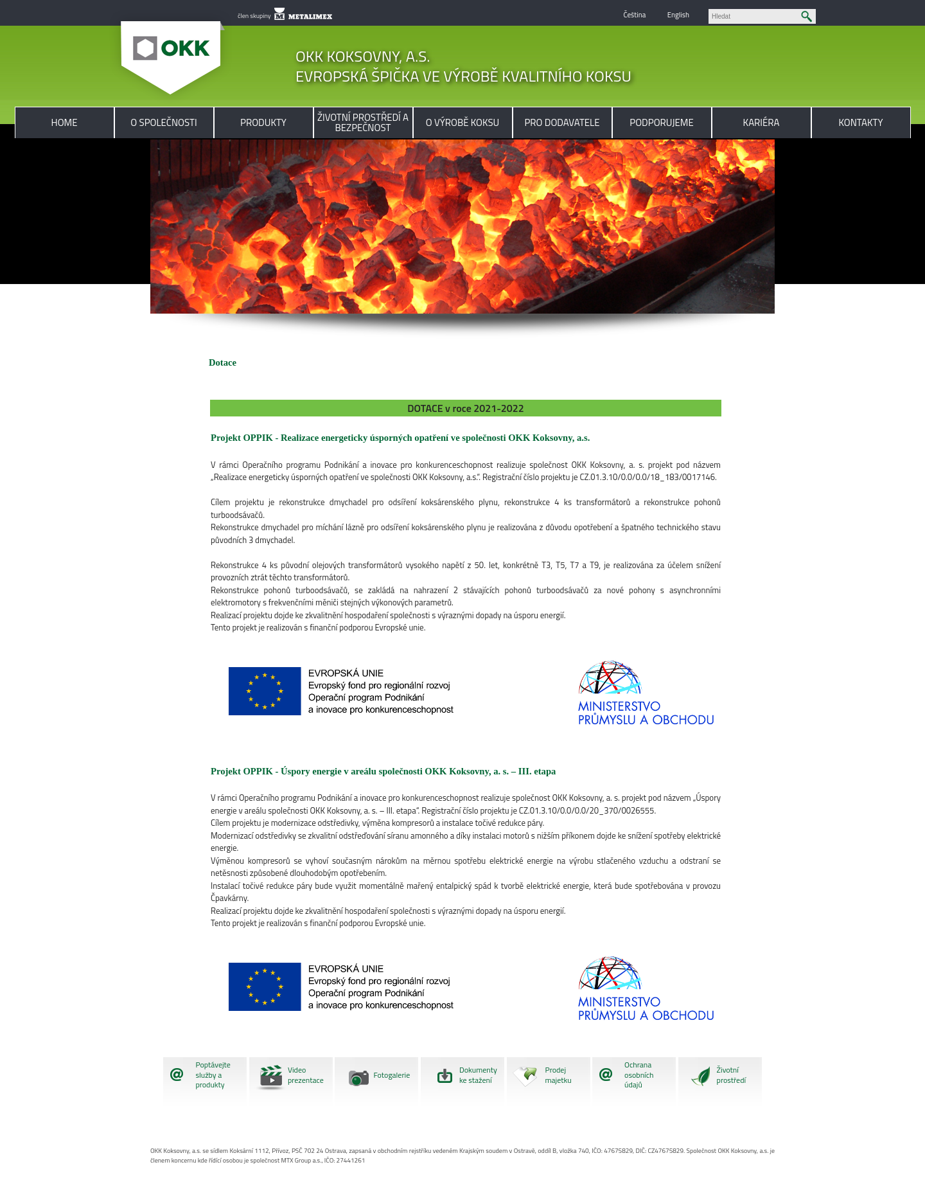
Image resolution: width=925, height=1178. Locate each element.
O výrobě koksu (462, 122)
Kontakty (861, 122)
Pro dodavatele (561, 122)
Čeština (634, 14)
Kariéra (761, 122)
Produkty (263, 122)
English (678, 14)
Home (64, 122)
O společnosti (163, 122)
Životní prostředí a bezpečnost (363, 122)
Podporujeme (661, 122)
